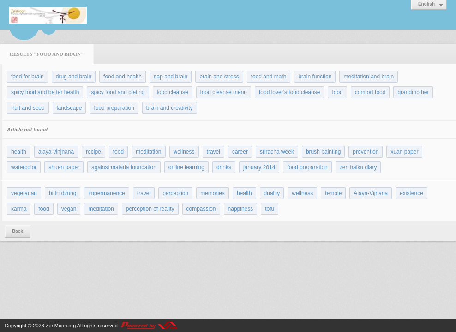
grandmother (413, 92)
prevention (365, 151)
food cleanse (172, 92)
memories (212, 193)
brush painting (323, 151)
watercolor (23, 167)
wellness (184, 151)
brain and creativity (169, 108)
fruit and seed (28, 108)
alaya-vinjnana (56, 151)
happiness (240, 209)
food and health (122, 76)
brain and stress (219, 76)
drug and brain (73, 76)
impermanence (106, 193)
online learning (186, 167)
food (337, 92)
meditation (148, 151)
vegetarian (24, 193)
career (240, 151)
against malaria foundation (123, 167)
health (18, 151)
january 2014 (259, 167)
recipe (93, 151)
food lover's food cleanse (289, 92)
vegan (69, 209)
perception (175, 193)
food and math (269, 76)
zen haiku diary (358, 167)
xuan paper (404, 151)
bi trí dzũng (62, 193)
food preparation (114, 108)
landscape (69, 108)
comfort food (370, 92)
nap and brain (170, 76)
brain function (314, 76)
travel (213, 151)
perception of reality (150, 209)
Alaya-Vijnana (371, 193)
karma (18, 209)
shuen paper (63, 167)
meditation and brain (368, 76)
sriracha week (277, 151)
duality (272, 193)
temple (333, 193)
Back (17, 231)
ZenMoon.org (61, 325)
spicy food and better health (45, 92)
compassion (201, 209)
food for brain (27, 76)
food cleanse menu (223, 92)
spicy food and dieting (117, 92)
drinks (223, 167)
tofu (269, 209)
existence (411, 193)
